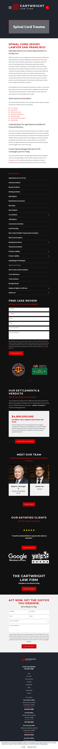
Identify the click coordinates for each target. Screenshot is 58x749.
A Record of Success (25, 441)
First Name (11, 308)
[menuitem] (29, 178)
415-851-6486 (29, 669)
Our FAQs (29, 682)
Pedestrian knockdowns (17, 114)
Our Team (29, 676)
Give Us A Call (29, 589)
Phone (10, 318)
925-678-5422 (29, 735)
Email (10, 323)
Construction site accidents (18, 118)
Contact (29, 693)
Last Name (11, 313)
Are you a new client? (14, 327)
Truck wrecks (14, 110)
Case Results (29, 684)
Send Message (16, 353)
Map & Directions (29, 707)
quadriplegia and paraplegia (39, 59)
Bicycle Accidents (15, 116)
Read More (29, 504)
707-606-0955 (29, 722)
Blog (29, 687)
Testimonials (29, 690)
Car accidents (14, 108)
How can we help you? (14, 332)
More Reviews (29, 547)
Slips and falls (14, 120)
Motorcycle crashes (16, 112)
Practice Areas (29, 679)
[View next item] (30, 380)
